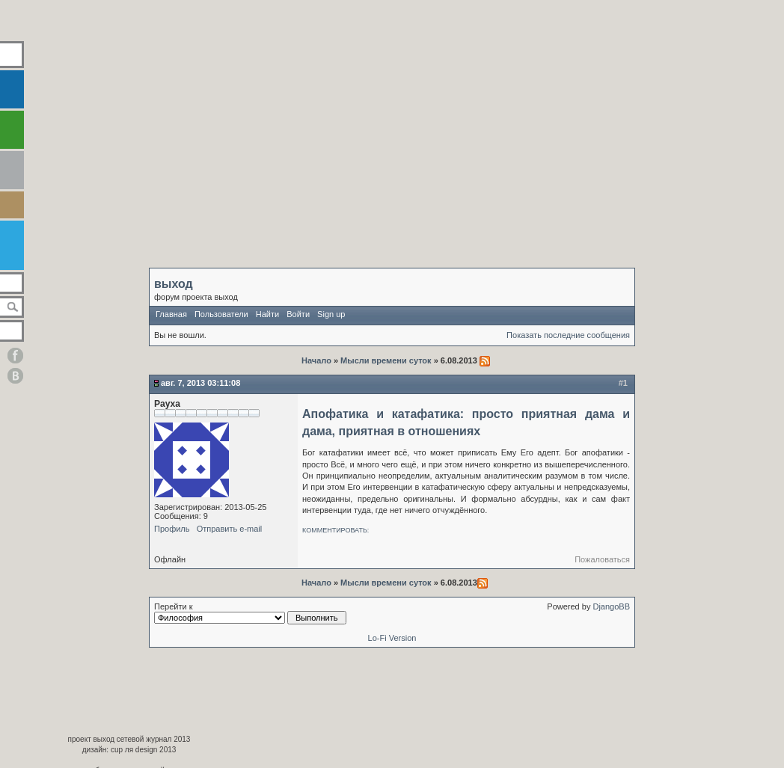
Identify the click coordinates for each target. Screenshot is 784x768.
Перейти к (250, 613)
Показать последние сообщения (568, 335)
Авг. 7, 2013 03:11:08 (200, 382)
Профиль (172, 528)
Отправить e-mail (230, 528)
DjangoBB (611, 606)
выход (173, 283)
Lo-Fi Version (392, 637)
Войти (298, 314)
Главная (171, 314)
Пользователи (221, 314)
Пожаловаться (602, 559)
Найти (267, 314)
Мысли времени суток (386, 360)
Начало (317, 360)
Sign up (331, 314)
